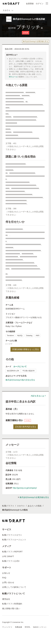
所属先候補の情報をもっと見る (25, 349)
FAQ (4, 578)
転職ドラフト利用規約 (12, 604)
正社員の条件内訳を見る (25, 427)
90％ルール (13, 77)
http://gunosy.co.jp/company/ (25, 488)
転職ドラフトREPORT (12, 552)
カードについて (20, 366)
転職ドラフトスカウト (12, 535)
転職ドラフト (8, 506)
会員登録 (30, 3)
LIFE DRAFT (8, 556)
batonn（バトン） (40, 627)
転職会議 (18, 627)
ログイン (39, 3)
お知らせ (6, 573)
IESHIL (27, 627)
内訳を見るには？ (38, 396)
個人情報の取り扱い (11, 608)
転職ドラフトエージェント (14, 540)
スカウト (21, 506)
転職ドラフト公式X (11, 561)
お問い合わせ (8, 582)
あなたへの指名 (35, 506)
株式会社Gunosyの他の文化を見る (20, 380)
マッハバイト (7, 627)
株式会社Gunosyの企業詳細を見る (35, 41)
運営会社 (6, 599)
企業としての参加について (14, 587)
